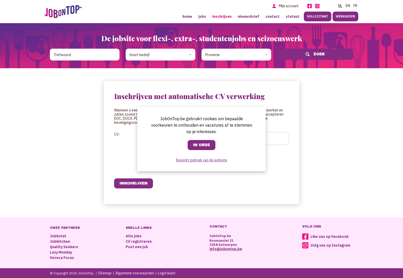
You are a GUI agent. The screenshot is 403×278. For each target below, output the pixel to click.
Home (187, 16)
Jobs (202, 16)
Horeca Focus (62, 257)
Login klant (167, 273)
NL (340, 5)
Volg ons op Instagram (330, 245)
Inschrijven (222, 16)
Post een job (137, 247)
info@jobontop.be (225, 249)
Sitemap (105, 273)
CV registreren (139, 241)
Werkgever (345, 16)
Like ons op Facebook (329, 236)
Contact (272, 16)
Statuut (292, 16)
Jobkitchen (60, 241)
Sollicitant (317, 16)
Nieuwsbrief (248, 16)
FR (355, 5)
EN (348, 5)
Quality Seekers (64, 247)
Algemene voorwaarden (134, 273)
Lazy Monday (61, 252)
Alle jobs (134, 236)
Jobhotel (58, 236)
